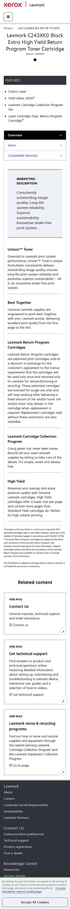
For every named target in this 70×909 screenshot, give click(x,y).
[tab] (35, 135)
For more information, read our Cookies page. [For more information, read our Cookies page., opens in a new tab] (33, 890)
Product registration (18, 847)
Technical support (16, 840)
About (8, 792)
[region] (35, 893)
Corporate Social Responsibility (26, 805)
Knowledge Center (20, 863)
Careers (9, 799)
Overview (15, 135)
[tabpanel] (35, 345)
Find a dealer (13, 853)
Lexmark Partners (16, 818)
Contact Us (14, 828)
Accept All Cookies (35, 902)
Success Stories (14, 876)
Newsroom (11, 870)
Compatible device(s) (23, 155)
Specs (12, 145)
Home (48, 5)
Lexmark (11, 786)
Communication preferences (24, 834)
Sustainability (13, 811)
